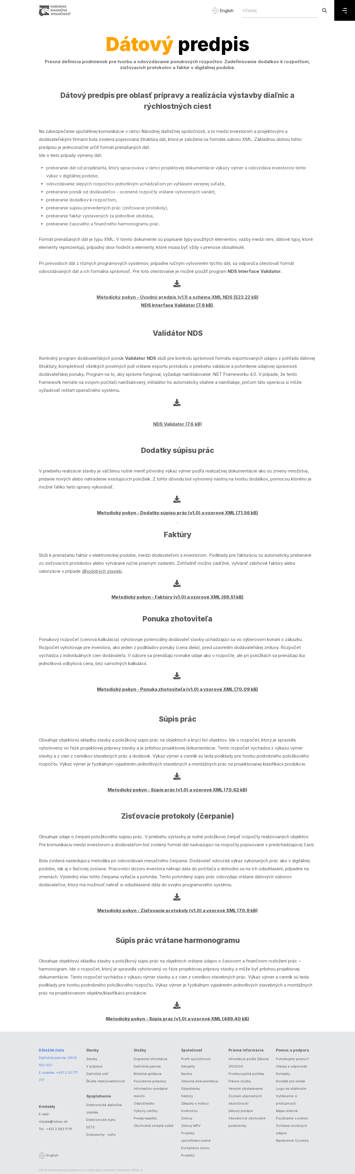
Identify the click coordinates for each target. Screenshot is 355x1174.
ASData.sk (137, 1170)
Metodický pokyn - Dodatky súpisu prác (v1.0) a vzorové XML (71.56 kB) (177, 513)
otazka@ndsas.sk (53, 1121)
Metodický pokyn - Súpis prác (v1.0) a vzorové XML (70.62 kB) (177, 790)
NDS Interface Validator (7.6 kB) (177, 305)
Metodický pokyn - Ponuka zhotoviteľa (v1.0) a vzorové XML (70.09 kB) (177, 689)
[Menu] (344, 10)
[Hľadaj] (279, 10)
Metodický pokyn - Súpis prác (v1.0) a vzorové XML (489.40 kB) (177, 1019)
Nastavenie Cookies (292, 1140)
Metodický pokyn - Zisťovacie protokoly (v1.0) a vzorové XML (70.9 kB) (177, 910)
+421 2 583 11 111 (59, 1129)
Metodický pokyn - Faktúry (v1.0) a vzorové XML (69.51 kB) (177, 597)
